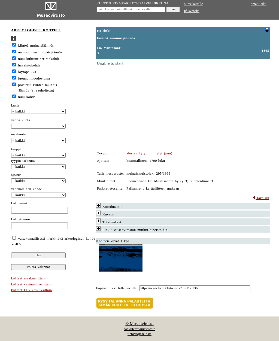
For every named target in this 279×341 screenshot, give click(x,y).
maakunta (18, 134)
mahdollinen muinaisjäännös (40, 52)
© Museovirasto (139, 323)
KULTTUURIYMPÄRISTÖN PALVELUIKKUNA (132, 3)
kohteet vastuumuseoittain (31, 284)
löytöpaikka (27, 72)
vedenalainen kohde (26, 189)
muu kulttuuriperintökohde (39, 59)
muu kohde (27, 97)
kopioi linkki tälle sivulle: (117, 288)
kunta (15, 105)
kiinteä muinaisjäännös (36, 45)
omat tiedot (258, 4)
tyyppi (16, 149)
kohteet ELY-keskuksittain (31, 290)
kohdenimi (19, 203)
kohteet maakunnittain (28, 278)
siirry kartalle (193, 4)
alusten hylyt (136, 153)
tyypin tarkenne (23, 161)
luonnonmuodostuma (34, 78)
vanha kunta (20, 120)
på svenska (191, 11)
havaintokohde (29, 65)
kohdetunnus (21, 219)
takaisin (261, 198)
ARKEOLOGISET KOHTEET (36, 30)
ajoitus (16, 175)
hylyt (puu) (163, 153)
